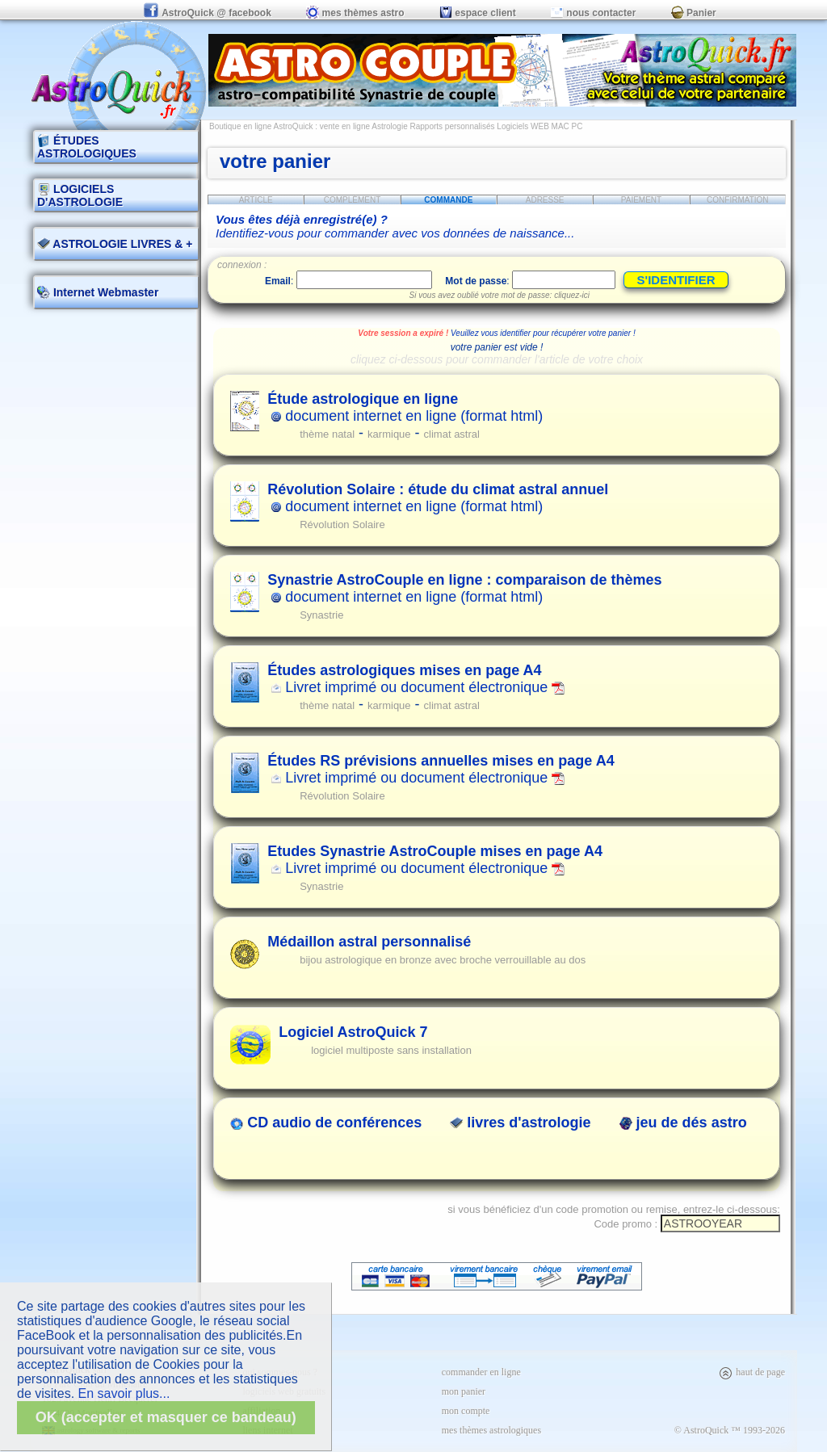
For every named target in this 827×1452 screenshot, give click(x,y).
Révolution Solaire (342, 524)
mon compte (466, 1410)
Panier (693, 13)
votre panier (275, 161)
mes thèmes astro (355, 13)
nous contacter (593, 13)
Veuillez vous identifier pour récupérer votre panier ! (543, 333)
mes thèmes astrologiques (491, 1430)
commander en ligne (481, 1372)
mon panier (463, 1391)
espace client (477, 13)
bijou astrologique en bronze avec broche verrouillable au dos (443, 960)
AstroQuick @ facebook (208, 13)
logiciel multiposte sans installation (391, 1050)
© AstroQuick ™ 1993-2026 (729, 1430)
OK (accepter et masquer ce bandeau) (166, 1417)
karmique (388, 434)
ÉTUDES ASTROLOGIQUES (86, 147)
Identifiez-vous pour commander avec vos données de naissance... (395, 226)
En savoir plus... (124, 1393)
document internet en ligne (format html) (405, 407)
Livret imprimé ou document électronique (416, 678)
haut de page (751, 1372)
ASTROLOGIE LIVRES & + (114, 243)
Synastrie (321, 615)
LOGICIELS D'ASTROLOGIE (80, 195)
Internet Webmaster (104, 292)
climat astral (452, 434)
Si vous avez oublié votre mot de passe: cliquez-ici (499, 295)
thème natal (327, 434)
